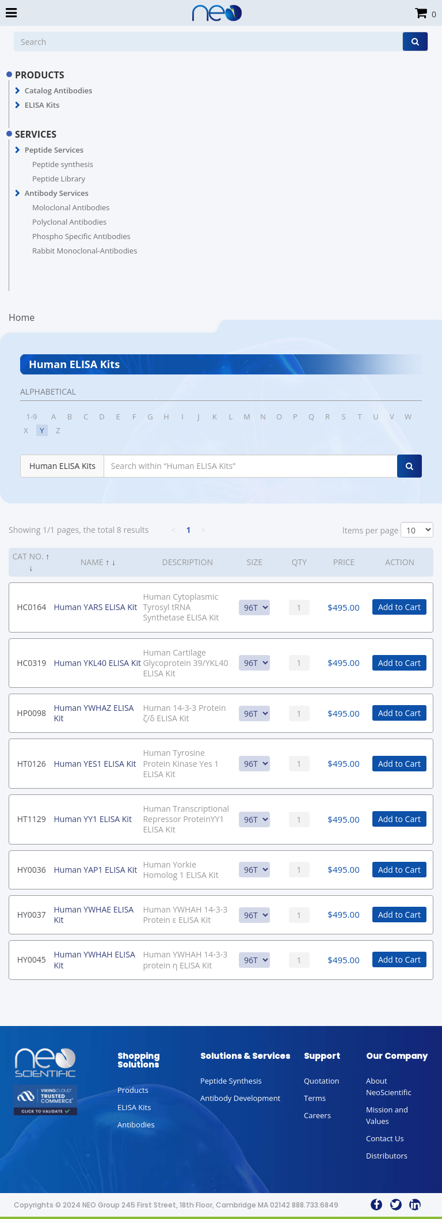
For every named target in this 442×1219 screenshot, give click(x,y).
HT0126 (31, 763)
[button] (17, 91)
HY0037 (31, 914)
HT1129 (31, 818)
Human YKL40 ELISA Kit (97, 662)
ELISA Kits (42, 105)
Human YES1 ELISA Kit (95, 763)
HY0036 (31, 869)
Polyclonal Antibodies (69, 222)
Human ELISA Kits (62, 465)
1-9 (31, 416)
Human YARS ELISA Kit (95, 606)
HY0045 (31, 959)
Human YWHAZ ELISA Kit (94, 713)
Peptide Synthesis (231, 1081)
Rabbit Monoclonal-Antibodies (84, 250)
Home (22, 317)
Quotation (321, 1081)
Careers (317, 1115)
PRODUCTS (39, 75)
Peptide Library (58, 178)
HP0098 (31, 712)
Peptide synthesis (62, 164)
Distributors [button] (386, 1155)
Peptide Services (54, 150)
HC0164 (31, 606)
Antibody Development (240, 1098)
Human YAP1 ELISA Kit (95, 869)
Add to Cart (399, 606)
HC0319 (31, 662)
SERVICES (35, 134)
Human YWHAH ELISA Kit (94, 959)
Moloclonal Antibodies (70, 207)
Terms (315, 1098)
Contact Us (385, 1138)
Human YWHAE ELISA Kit (94, 914)
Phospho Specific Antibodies (81, 236)
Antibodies (136, 1124)
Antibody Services (57, 193)
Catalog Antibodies (59, 90)
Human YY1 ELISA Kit (92, 818)
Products (132, 1090)
